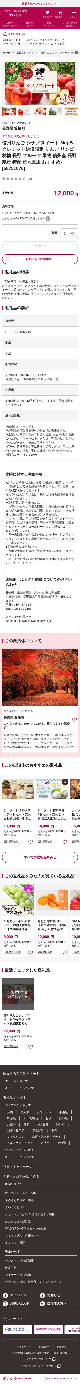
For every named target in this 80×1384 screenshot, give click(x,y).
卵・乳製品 (31, 1118)
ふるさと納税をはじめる (70, 24)
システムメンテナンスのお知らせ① (44, 43)
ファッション (15, 1136)
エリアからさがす (16, 1081)
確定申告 (11, 1267)
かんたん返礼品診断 (18, 1221)
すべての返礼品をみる (40, 857)
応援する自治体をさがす (10, 24)
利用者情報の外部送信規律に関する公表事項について (41, 1352)
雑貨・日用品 (15, 1130)
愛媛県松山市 (45, 952)
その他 (61, 1142)
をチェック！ (40, 4)
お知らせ (50, 1295)
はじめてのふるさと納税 (21, 1193)
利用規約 (61, 1347)
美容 (54, 1130)
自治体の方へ (53, 1303)
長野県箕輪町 (11, 841)
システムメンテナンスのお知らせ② (44, 40)
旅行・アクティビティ (46, 1136)
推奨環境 (44, 1347)
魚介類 (25, 1112)
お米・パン (44, 1112)
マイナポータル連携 (18, 1274)
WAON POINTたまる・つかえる (25, 1228)
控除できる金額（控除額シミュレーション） (33, 1281)
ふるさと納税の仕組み (19, 1200)
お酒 (48, 1118)
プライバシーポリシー (38, 1358)
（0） (30, 179)
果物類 (63, 1112)
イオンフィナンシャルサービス (38, 1365)
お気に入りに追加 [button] (30, 841)
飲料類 (63, 1118)
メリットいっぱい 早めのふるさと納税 (30, 1214)
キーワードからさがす (19, 1088)
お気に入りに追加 (74, 719)
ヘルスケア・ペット (20, 1142)
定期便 (45, 1142)
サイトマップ (24, 1347)
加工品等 (42, 1124)
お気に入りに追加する (30, 259)
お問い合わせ (16, 1303)
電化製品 (38, 1130)
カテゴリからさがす (18, 1105)
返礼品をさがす (30, 24)
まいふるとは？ (15, 1207)
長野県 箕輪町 (13, 128)
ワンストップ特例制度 (19, 1260)
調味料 (60, 1124)
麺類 (26, 1124)
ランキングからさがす (19, 1149)
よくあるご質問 (15, 1242)
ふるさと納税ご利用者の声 (22, 1235)
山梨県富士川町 (12, 952)
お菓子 (11, 1124)
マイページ (14, 1295)
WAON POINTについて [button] (47, 218)
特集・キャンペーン (50, 24)
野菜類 (11, 1118)
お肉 (10, 1112)
